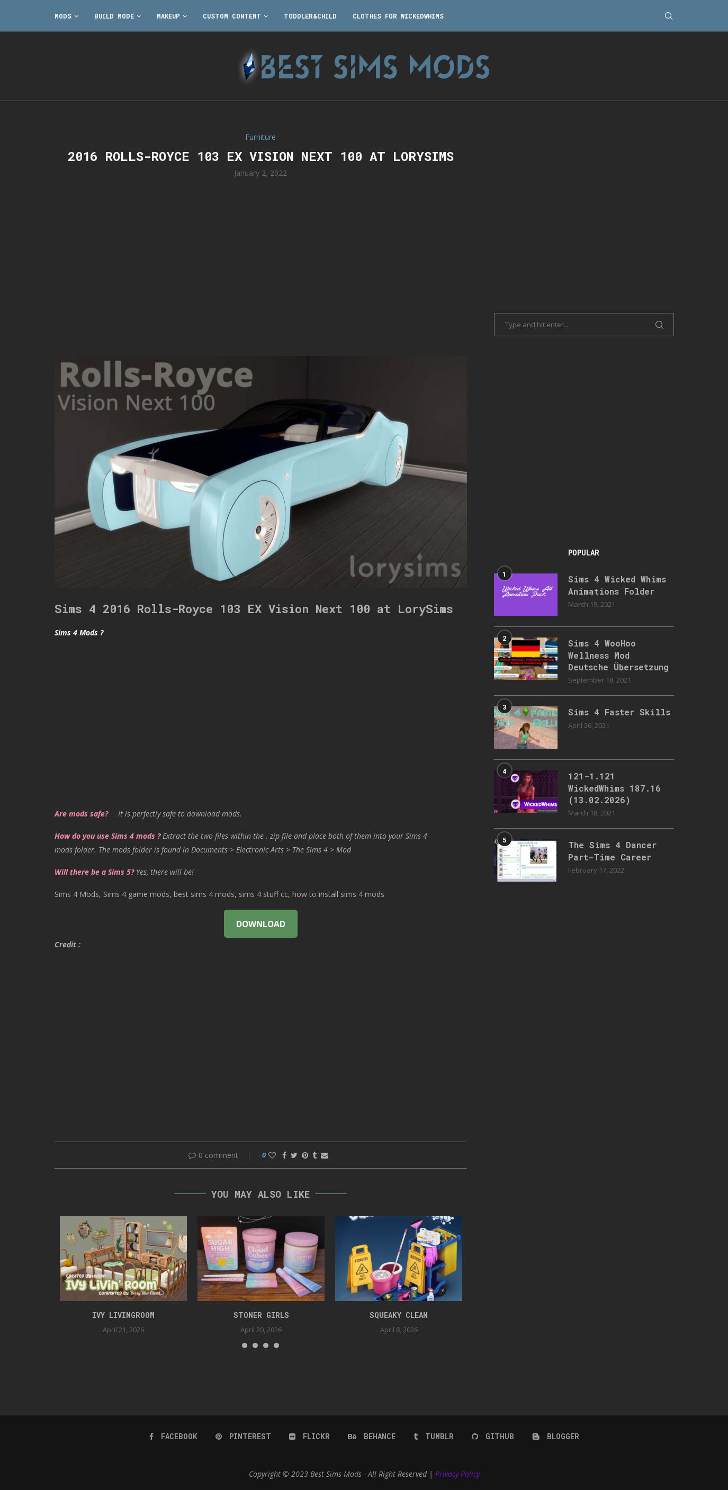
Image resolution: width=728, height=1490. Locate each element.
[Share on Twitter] (294, 1155)
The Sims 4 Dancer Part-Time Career (612, 850)
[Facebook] (173, 1436)
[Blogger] (555, 1436)
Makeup (168, 16)
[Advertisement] (261, 266)
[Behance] (372, 1436)
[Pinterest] (243, 1436)
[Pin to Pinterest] (305, 1155)
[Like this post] (272, 1155)
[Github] (493, 1436)
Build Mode (114, 16)
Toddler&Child (310, 16)
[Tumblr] (434, 1436)
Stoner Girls (261, 1315)
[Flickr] (309, 1436)
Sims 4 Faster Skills (619, 711)
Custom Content (232, 16)
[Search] (668, 16)
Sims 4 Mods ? (79, 632)
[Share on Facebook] (284, 1155)
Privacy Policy (457, 1474)
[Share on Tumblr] (314, 1155)
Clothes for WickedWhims (398, 16)
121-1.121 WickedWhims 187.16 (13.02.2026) (614, 787)
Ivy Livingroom (123, 1315)
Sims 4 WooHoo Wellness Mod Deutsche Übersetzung (618, 655)
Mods (63, 16)
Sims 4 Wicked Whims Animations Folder (617, 584)
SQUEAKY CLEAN (399, 1315)
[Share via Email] (324, 1155)
